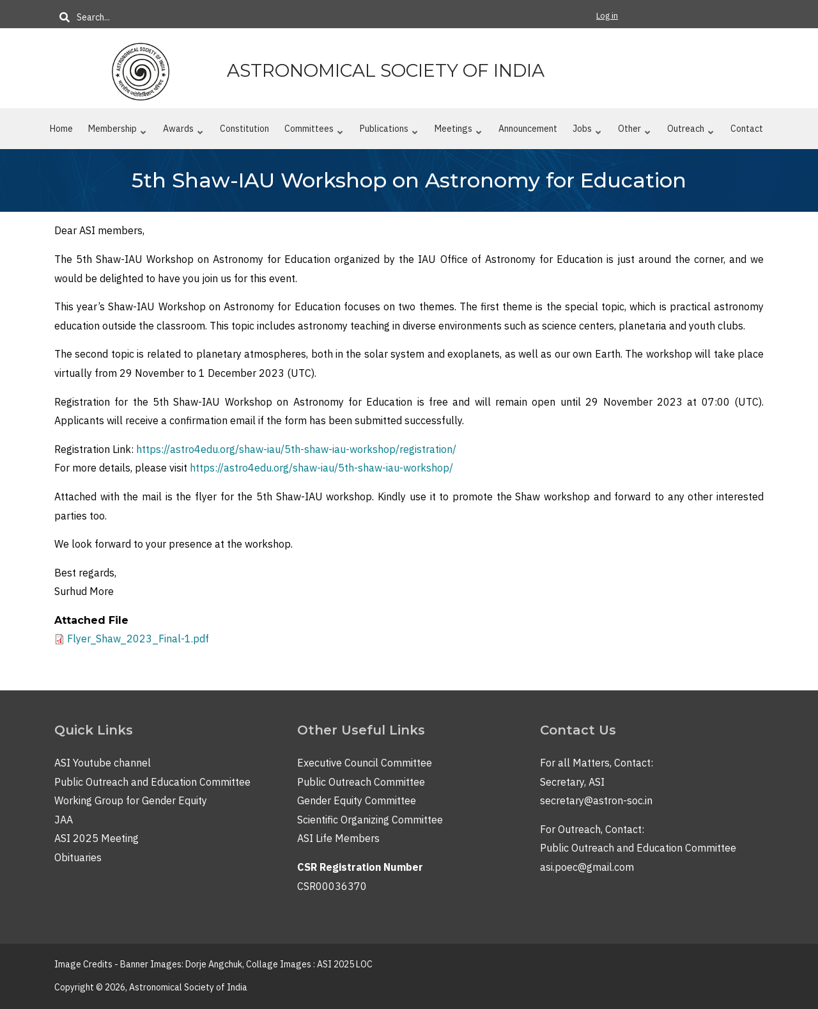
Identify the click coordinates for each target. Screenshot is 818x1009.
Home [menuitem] (61, 128)
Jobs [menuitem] (587, 131)
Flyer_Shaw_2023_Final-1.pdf (138, 638)
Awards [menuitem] (182, 131)
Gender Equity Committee (356, 800)
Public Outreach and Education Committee (152, 781)
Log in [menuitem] (607, 15)
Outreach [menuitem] (690, 131)
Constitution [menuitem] (244, 128)
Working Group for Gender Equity (130, 800)
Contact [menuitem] (746, 128)
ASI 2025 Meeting (96, 838)
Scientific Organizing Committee (370, 819)
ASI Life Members (338, 838)
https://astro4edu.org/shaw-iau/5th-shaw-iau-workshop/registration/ (296, 449)
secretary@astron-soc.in (596, 800)
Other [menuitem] (634, 131)
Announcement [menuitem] (527, 128)
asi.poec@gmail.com (587, 867)
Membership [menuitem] (117, 131)
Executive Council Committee (364, 762)
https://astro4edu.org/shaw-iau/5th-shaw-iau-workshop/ (321, 467)
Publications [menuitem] (388, 131)
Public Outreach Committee (361, 781)
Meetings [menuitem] (458, 131)
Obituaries (78, 857)
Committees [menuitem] (313, 131)
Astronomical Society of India (385, 70)
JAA (63, 819)
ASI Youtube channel (102, 762)
